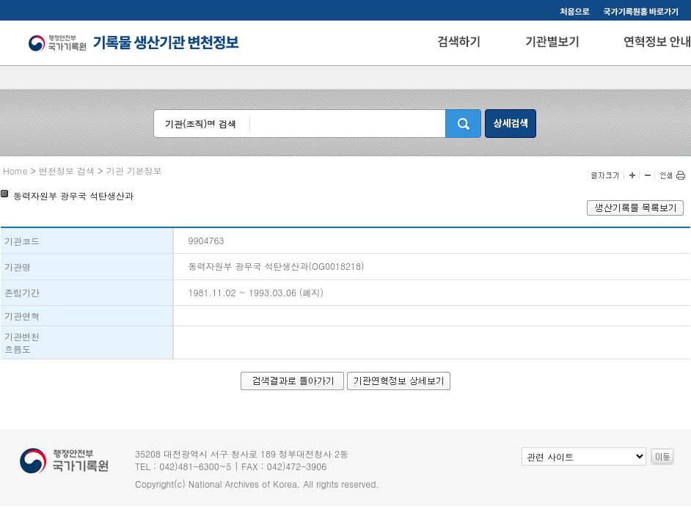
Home (15, 170)
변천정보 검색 (67, 170)
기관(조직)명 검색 (200, 123)
